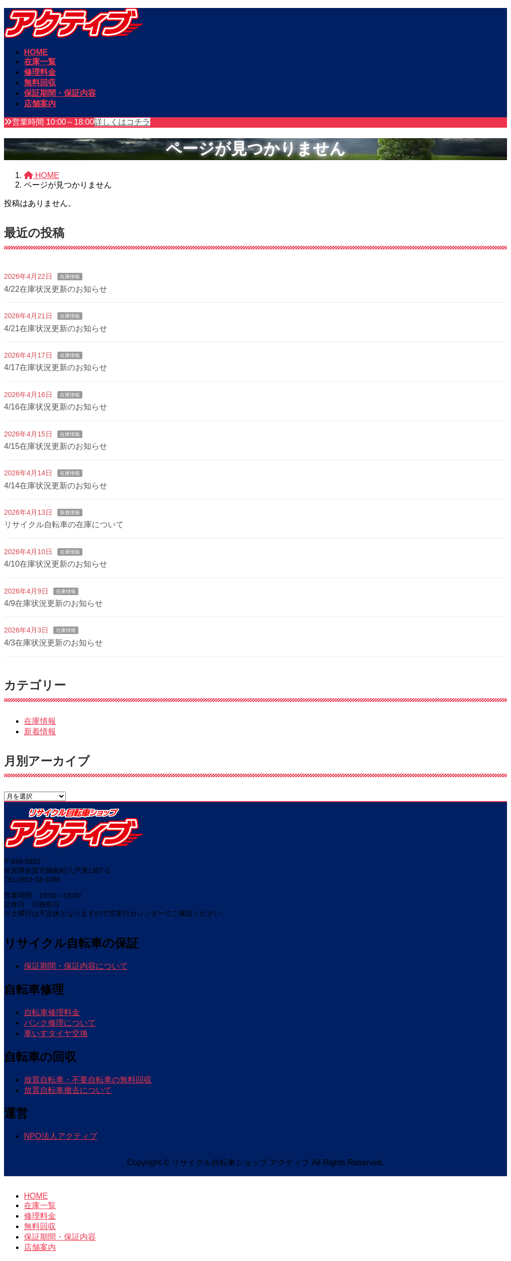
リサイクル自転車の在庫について (64, 524)
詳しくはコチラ (122, 122)
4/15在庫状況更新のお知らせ (55, 446)
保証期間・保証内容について (76, 966)
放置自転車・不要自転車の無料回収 (88, 1079)
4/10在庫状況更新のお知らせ (55, 564)
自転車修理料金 (52, 1012)
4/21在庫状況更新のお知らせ (55, 328)
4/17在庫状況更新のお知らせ (55, 367)
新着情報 (70, 512)
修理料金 (40, 1216)
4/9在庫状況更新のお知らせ (53, 603)
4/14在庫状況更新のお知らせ (55, 485)
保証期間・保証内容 (60, 1237)
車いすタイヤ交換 (56, 1033)
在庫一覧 (40, 1205)
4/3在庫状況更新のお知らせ (53, 642)
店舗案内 (40, 1247)
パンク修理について (60, 1023)
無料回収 (40, 1226)
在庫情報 (70, 276)
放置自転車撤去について (68, 1090)
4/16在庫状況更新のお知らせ (55, 407)
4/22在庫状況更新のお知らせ (55, 289)
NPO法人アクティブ (60, 1136)
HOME (36, 1196)
